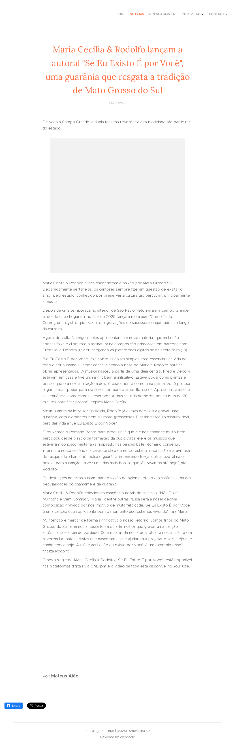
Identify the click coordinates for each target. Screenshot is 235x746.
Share (13, 705)
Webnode (127, 737)
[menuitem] (203, 14)
